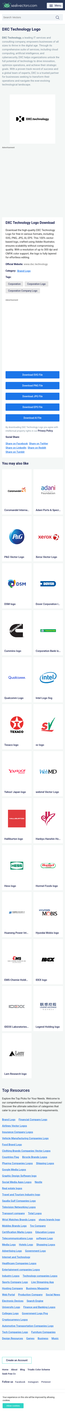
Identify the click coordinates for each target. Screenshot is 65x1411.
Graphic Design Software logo (19, 1175)
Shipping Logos (45, 1163)
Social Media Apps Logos (17, 1182)
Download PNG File (32, 385)
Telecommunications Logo (17, 1238)
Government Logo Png (35, 1313)
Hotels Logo (26, 1244)
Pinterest (46, 1381)
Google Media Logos (14, 1169)
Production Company (30, 1294)
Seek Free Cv (9, 1373)
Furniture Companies (43, 1332)
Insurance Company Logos (17, 1132)
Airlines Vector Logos (14, 1125)
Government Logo (35, 1250)
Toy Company (38, 1225)
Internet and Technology (16, 1257)
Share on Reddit (37, 447)
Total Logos (35, 1213)
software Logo (44, 1238)
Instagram (33, 1381)
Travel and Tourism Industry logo (21, 1194)
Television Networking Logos (19, 1207)
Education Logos (45, 1232)
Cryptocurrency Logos (15, 1319)
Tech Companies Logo (15, 1332)
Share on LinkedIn (16, 447)
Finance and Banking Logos (39, 1307)
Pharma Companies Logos (17, 1163)
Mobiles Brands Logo (14, 1225)
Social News (53, 1294)
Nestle (38, 1182)
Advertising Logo (12, 1250)
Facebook (20, 1381)
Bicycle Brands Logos (34, 1157)
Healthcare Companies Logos (19, 1263)
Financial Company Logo (33, 1119)
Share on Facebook (17, 443)
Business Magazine (37, 1288)
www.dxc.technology (36, 264)
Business (43, 1338)
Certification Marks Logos (17, 1232)
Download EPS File (32, 407)
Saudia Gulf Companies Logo (19, 1200)
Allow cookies (13, 1405)
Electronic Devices (12, 1300)
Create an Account (17, 1360)
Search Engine (35, 1300)
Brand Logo (24, 271)
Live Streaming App (42, 1282)
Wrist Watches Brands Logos (19, 1219)
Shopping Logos (45, 1244)
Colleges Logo (10, 1313)
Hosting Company (12, 1288)
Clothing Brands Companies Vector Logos (26, 1150)
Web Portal (8, 1294)
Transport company (13, 1213)
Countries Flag (10, 1157)
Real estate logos (12, 1188)
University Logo (11, 1307)
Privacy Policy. (45, 430)
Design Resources (12, 1338)
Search (59, 18)
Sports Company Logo (15, 1282)
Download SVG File (32, 374)
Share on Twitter (38, 443)
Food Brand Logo (12, 1144)
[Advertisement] (32, 182)
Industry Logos (10, 1275)
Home (5, 1369)
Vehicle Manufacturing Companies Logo (25, 1138)
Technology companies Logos (40, 1275)
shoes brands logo (49, 1219)
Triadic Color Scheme (39, 1369)
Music (55, 1338)
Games (30, 1338)
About (14, 1369)
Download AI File (32, 417)
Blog (22, 1369)
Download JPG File (32, 396)
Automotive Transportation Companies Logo (28, 1325)
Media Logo (9, 1244)
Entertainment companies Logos (21, 1269)
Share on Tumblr (15, 451)
